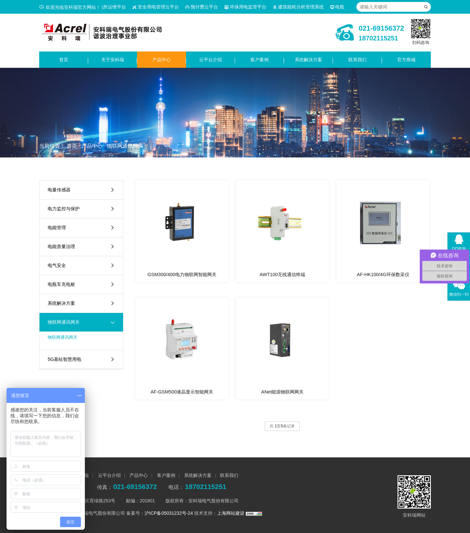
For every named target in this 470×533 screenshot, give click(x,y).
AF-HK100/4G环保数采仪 (383, 274)
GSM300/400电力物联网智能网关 (182, 274)
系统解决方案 (308, 59)
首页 (63, 59)
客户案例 (259, 59)
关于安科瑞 (112, 59)
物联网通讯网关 (125, 146)
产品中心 (161, 59)
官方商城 (406, 59)
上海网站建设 (231, 513)
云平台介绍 (210, 59)
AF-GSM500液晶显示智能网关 (181, 391)
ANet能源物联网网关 (282, 391)
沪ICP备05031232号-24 (169, 513)
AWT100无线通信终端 (282, 274)
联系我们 (357, 59)
